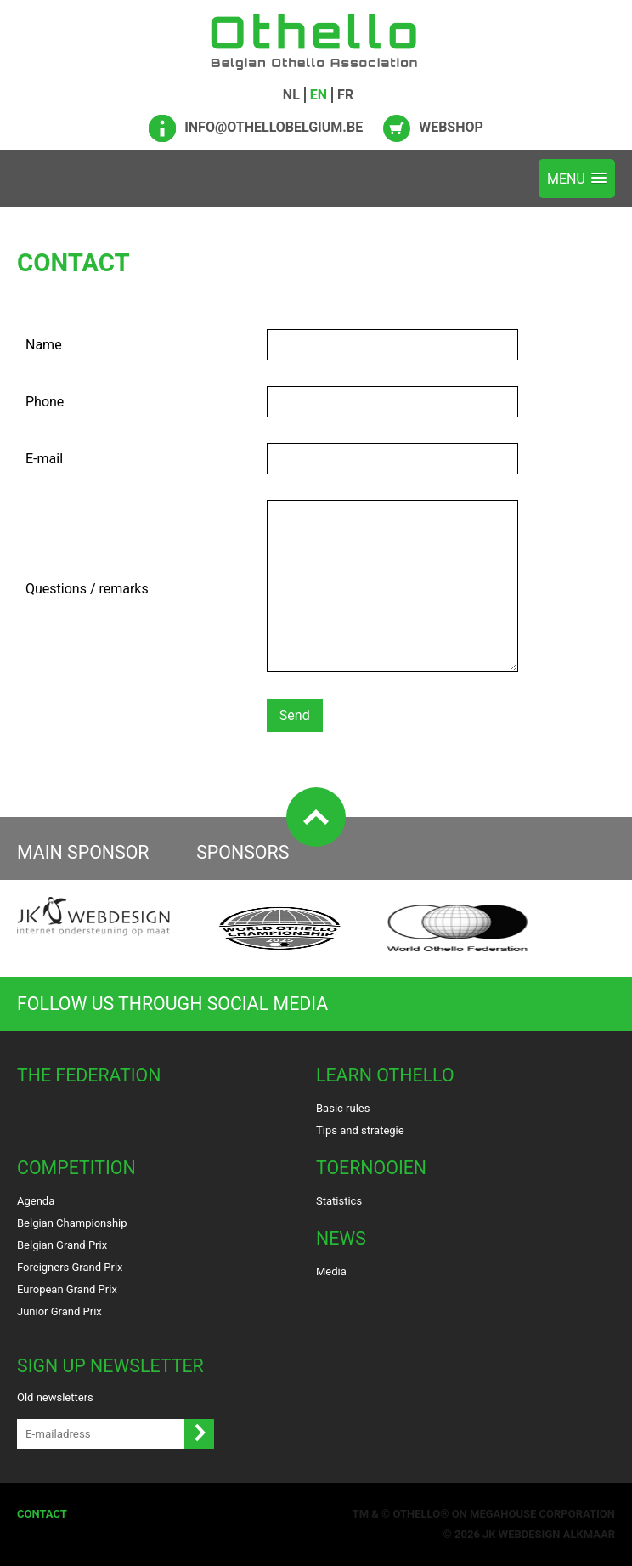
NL (291, 95)
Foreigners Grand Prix (70, 1267)
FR (345, 95)
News (341, 1238)
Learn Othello (385, 1075)
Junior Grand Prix (59, 1311)
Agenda (35, 1200)
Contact (42, 1513)
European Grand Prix (67, 1289)
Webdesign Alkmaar (557, 1534)
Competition (76, 1167)
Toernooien (371, 1167)
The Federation (89, 1075)
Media (331, 1271)
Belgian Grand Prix (62, 1245)
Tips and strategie (360, 1130)
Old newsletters (55, 1397)
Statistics (339, 1200)
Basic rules (343, 1108)
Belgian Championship (72, 1223)
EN (318, 95)
